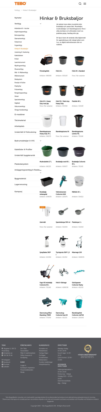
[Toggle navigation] (84, 4)
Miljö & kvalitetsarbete (27, 353)
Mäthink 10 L (76, 192)
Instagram (6, 360)
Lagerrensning (21, 184)
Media (22, 372)
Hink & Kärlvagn (61, 282)
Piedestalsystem (21, 164)
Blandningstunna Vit (62, 131)
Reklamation (43, 360)
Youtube (5, 364)
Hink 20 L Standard (78, 71)
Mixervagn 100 (77, 252)
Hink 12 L (59, 71)
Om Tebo (23, 348)
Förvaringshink (44, 71)
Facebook (6, 362)
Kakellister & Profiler (23, 149)
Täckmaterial (20, 120)
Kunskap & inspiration (27, 368)
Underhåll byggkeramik (25, 155)
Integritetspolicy (44, 364)
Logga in (23, 365)
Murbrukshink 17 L (46, 162)
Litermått (43, 222)
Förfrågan (42, 355)
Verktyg (17, 10)
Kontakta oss (43, 348)
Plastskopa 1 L (76, 222)
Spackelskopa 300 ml (63, 222)
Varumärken (24, 351)
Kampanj (18, 192)
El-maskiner (20, 114)
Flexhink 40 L (76, 101)
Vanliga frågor (43, 353)
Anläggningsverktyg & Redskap (28, 170)
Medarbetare (43, 351)
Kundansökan (43, 357)
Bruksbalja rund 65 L (62, 162)
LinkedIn (5, 366)
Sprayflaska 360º (45, 252)
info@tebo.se (7, 353)
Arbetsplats (19, 126)
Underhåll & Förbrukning (25, 132)
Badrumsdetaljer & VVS (25, 141)
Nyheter (18, 18)
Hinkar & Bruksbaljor (29, 10)
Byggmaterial (20, 179)
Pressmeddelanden (26, 370)
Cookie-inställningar (45, 362)
